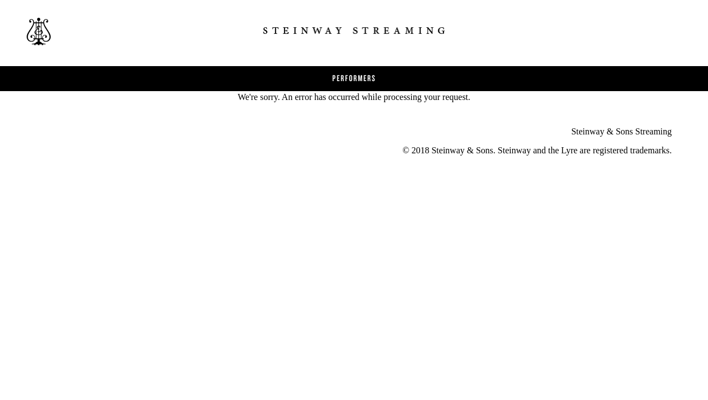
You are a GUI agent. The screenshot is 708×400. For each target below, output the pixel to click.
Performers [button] (354, 78)
